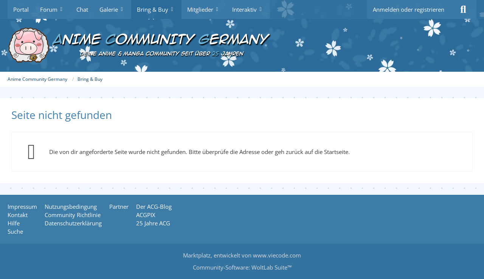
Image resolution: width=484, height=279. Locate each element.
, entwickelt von (242, 255)
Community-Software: (242, 267)
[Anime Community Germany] (242, 45)
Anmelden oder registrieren (408, 9)
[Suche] (463, 9)
